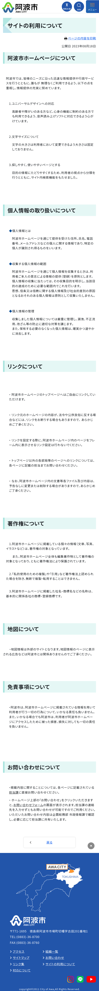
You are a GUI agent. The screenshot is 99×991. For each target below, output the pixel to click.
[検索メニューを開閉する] (79, 6)
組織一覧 (52, 951)
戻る (49, 842)
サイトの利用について (60, 964)
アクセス (18, 951)
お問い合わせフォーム (28, 805)
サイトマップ (21, 957)
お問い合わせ (55, 957)
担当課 (14, 792)
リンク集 (18, 964)
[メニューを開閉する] (92, 6)
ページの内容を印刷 (80, 38)
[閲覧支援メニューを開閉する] (67, 6)
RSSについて (22, 970)
